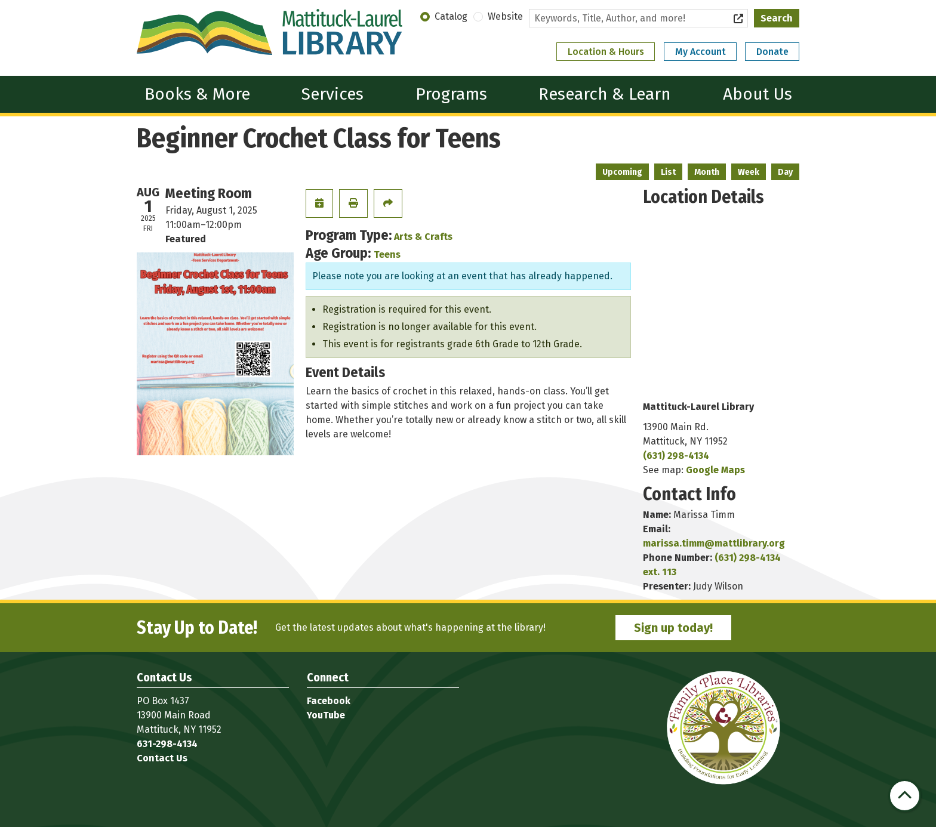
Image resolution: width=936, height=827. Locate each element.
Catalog (451, 16)
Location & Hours (606, 51)
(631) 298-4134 (676, 455)
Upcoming (622, 172)
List (668, 172)
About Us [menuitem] (757, 94)
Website (505, 16)
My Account (700, 51)
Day (785, 172)
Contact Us (162, 758)
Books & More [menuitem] (197, 94)
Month (706, 172)
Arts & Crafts (423, 236)
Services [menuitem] (332, 94)
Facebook (328, 700)
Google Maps (715, 470)
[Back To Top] (904, 795)
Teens (387, 254)
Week (748, 172)
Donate (772, 51)
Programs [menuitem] (451, 94)
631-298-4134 (167, 743)
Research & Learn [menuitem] (604, 94)
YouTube (326, 715)
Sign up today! (673, 628)
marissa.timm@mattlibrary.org (714, 543)
